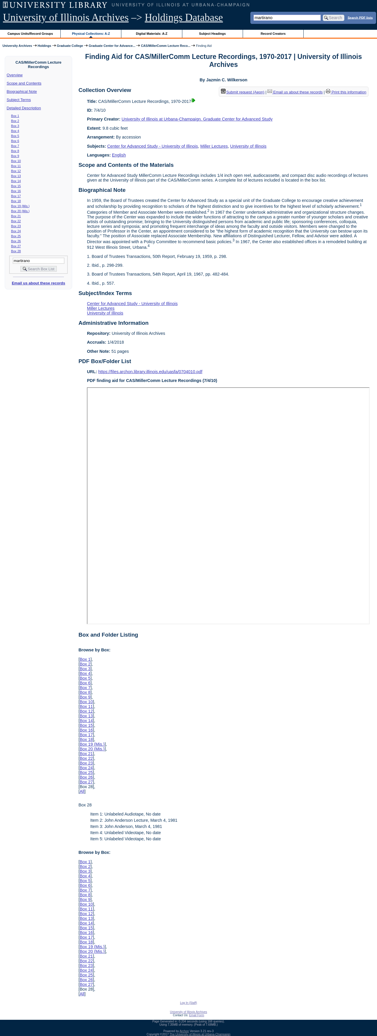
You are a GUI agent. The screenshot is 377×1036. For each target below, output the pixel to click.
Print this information (346, 92)
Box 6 (15, 141)
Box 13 (16, 176)
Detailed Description (24, 108)
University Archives (17, 45)
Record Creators (273, 33)
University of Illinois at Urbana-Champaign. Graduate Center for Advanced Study (197, 119)
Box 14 (16, 181)
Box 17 (16, 196)
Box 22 (16, 221)
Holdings (44, 45)
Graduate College (70, 45)
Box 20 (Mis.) (20, 211)
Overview (15, 75)
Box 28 (16, 251)
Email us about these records (38, 283)
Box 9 (15, 156)
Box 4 (15, 131)
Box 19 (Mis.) (20, 206)
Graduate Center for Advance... (112, 45)
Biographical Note (22, 91)
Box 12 (16, 171)
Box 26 (16, 241)
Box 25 (16, 236)
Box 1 (15, 116)
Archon (184, 1031)
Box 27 (16, 246)
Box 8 (15, 151)
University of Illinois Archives (66, 17)
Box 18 (16, 201)
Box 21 (16, 216)
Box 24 (16, 231)
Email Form (196, 1015)
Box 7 (15, 146)
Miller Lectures (214, 146)
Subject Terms (19, 100)
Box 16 (16, 191)
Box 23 (16, 226)
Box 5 (15, 136)
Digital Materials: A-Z (151, 33)
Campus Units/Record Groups (30, 33)
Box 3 (15, 126)
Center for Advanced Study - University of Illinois (152, 146)
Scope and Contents (24, 83)
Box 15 (16, 186)
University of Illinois (248, 146)
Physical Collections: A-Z (91, 33)
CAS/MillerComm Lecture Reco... (165, 45)
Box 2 (15, 121)
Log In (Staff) (188, 1002)
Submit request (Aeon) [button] (242, 92)
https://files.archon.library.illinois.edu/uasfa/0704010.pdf (150, 371)
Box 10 (16, 161)
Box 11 (16, 166)
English (119, 155)
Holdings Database (184, 17)
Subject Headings (212, 33)
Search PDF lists (360, 17)
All (82, 791)
